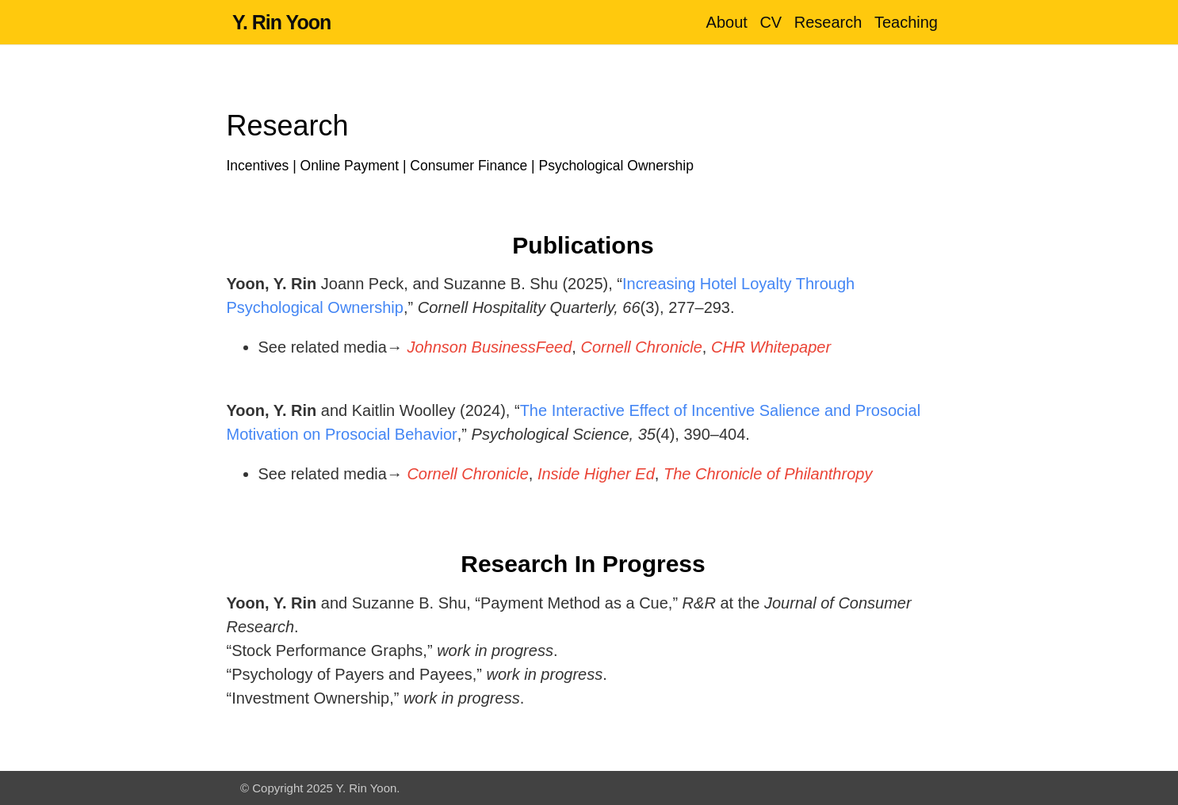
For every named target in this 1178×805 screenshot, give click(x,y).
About (727, 22)
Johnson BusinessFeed (489, 347)
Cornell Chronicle (641, 347)
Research (828, 22)
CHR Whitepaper (771, 347)
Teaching (906, 22)
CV (770, 22)
